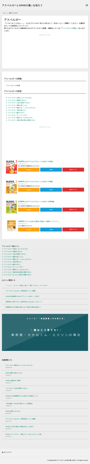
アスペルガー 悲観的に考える (16, 100)
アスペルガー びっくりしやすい (17, 115)
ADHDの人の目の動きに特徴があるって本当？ (19, 426)
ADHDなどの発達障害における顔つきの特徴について (21, 396)
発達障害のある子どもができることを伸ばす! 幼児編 (35, 161)
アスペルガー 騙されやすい (15, 113)
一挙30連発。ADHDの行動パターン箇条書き (19, 403)
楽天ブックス (73, 169)
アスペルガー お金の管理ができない (18, 103)
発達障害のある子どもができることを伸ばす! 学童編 (35, 181)
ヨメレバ (26, 163)
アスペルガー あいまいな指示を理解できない (17, 274)
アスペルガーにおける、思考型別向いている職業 (20, 291)
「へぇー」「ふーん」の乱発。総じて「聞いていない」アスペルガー (26, 285)
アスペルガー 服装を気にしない (17, 105)
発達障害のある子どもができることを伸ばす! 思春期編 (36, 201)
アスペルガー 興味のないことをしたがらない (21, 108)
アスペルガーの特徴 (69, 28)
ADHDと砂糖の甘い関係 (12, 380)
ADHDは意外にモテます (12, 411)
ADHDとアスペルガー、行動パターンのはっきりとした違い (23, 434)
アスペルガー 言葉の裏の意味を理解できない (21, 120)
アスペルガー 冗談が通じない (16, 110)
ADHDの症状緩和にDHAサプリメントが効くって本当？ (22, 296)
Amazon (29, 169)
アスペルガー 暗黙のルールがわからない (19, 117)
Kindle (51, 169)
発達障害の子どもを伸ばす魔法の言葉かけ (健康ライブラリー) (38, 221)
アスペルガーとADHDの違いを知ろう (22, 5)
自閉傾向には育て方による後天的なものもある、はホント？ (23, 301)
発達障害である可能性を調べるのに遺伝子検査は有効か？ (23, 307)
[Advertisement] (45, 48)
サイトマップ (7, 452)
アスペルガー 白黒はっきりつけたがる (19, 98)
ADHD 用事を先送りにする (13, 373)
